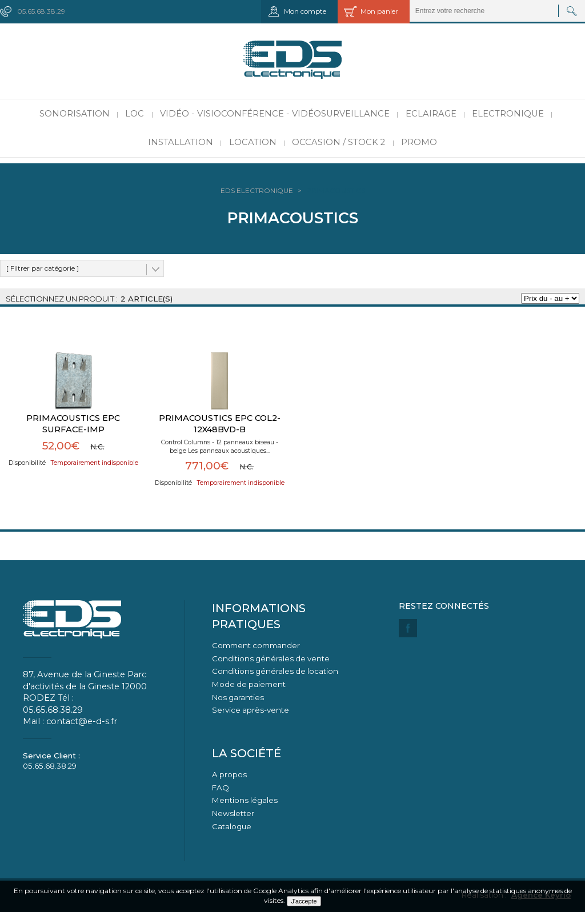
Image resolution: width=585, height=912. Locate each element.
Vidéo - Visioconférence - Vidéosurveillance (275, 114)
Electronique (508, 114)
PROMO (419, 142)
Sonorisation (74, 114)
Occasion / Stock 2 (338, 142)
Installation (180, 142)
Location (253, 142)
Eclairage (431, 114)
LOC (134, 114)
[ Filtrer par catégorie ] (42, 268)
